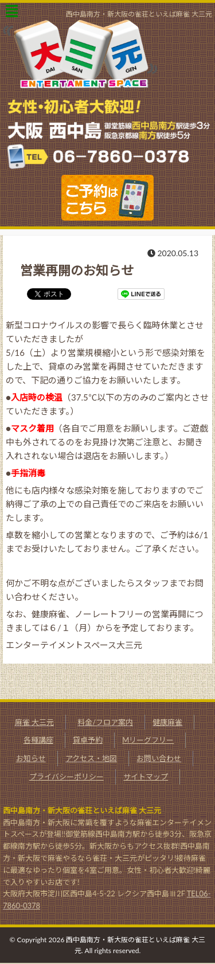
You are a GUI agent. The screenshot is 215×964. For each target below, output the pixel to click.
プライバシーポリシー (66, 776)
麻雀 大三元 (34, 722)
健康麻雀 (167, 722)
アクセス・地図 (91, 758)
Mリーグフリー (148, 739)
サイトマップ (145, 776)
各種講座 (38, 739)
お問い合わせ (158, 758)
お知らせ (31, 758)
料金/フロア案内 (105, 722)
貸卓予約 (88, 739)
